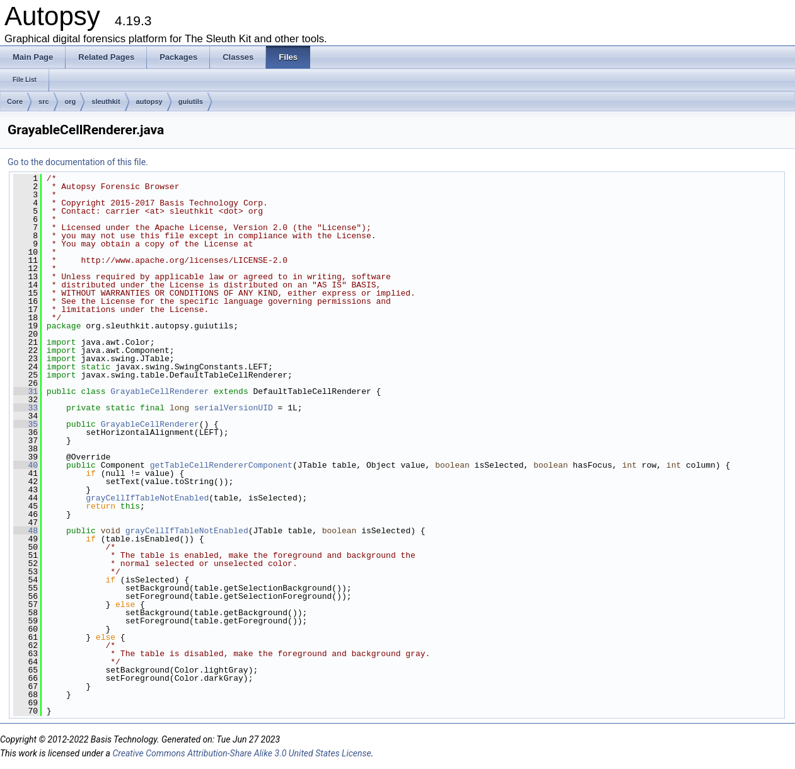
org (70, 101)
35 (25, 424)
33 (25, 407)
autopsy (149, 101)
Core (15, 101)
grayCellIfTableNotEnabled (147, 498)
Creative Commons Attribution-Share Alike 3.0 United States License (241, 753)
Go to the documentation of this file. (78, 162)
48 (25, 530)
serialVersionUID (233, 407)
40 (25, 465)
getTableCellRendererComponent (221, 465)
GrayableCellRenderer (159, 391)
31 (25, 391)
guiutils (190, 101)
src (43, 101)
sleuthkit (105, 101)
